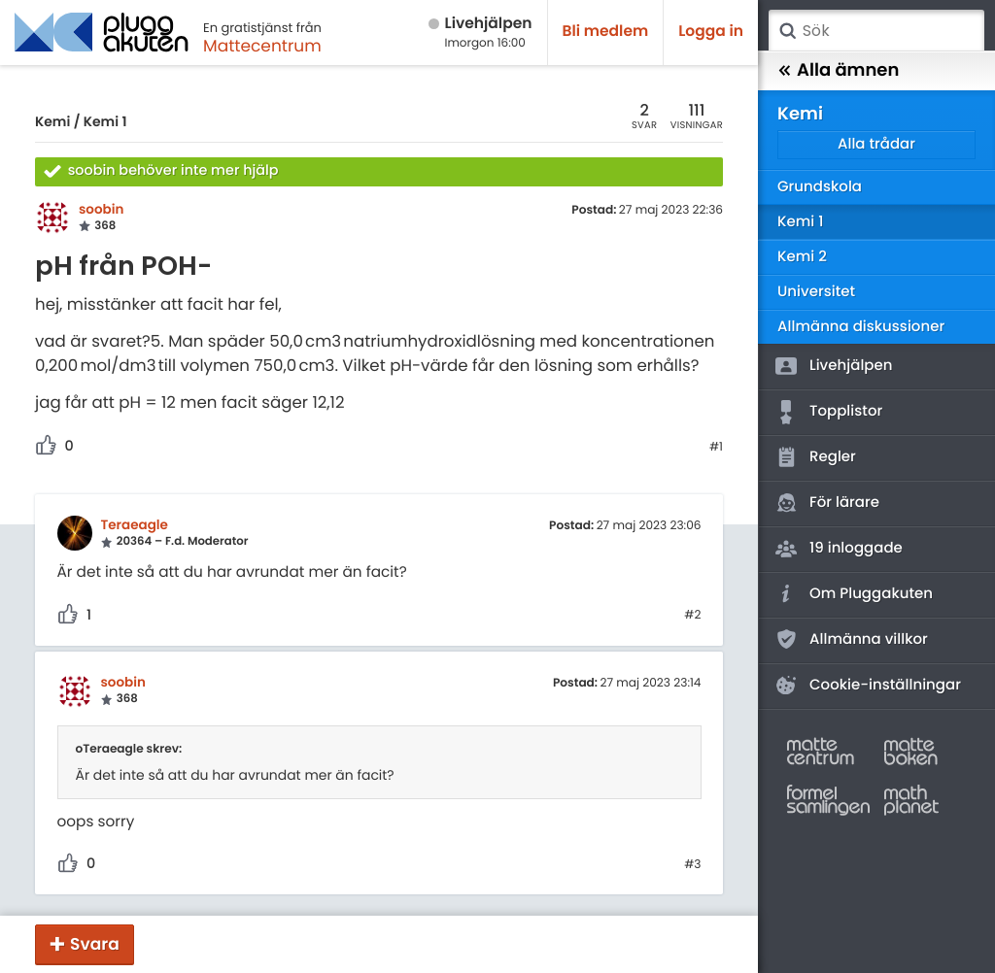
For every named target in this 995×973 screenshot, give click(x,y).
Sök (787, 31)
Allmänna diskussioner (860, 327)
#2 (692, 615)
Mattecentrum (262, 45)
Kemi (52, 121)
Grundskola (819, 187)
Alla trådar (876, 144)
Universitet (816, 292)
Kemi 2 (802, 257)
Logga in (710, 31)
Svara (95, 944)
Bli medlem (606, 31)
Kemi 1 (105, 121)
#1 (716, 447)
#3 (692, 865)
